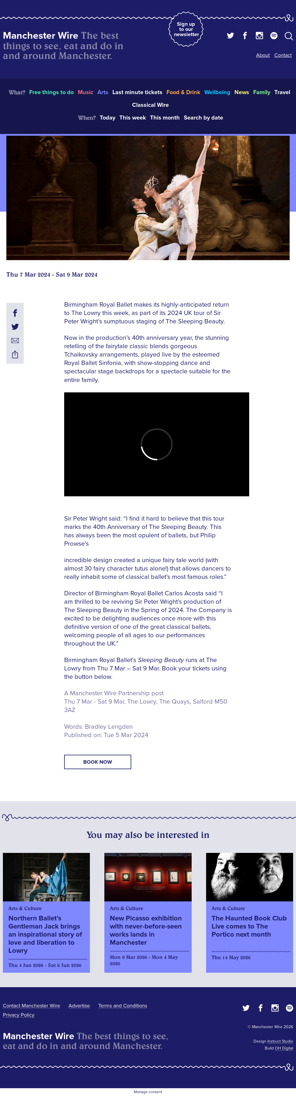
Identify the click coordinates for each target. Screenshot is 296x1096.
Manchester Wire (40, 36)
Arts (102, 92)
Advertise (79, 1005)
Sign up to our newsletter (186, 29)
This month (165, 117)
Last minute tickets (137, 92)
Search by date (203, 117)
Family (261, 92)
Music (85, 92)
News (241, 92)
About (263, 55)
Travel (282, 92)
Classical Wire (150, 105)
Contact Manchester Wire (31, 1005)
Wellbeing (217, 92)
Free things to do (51, 92)
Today (107, 117)
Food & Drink (183, 92)
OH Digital (284, 1048)
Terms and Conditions (122, 1005)
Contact (283, 55)
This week (132, 117)
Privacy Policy (18, 1015)
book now (97, 762)
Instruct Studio (280, 1041)
